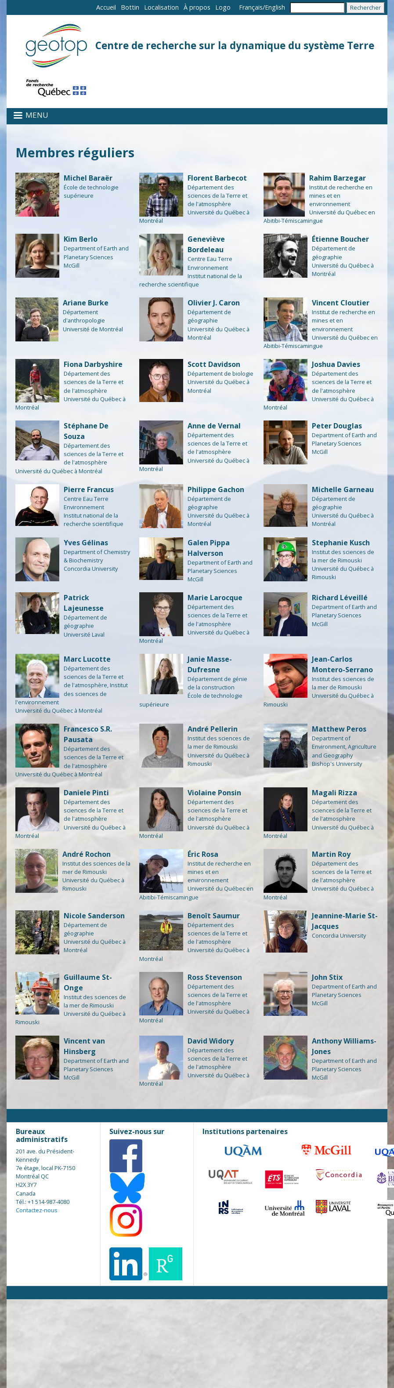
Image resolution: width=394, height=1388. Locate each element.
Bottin (130, 7)
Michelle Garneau (343, 489)
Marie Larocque (215, 597)
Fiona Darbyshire (93, 364)
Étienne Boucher (340, 239)
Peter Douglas (337, 426)
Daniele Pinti (86, 792)
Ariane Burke (85, 303)
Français (251, 7)
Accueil (106, 7)
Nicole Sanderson (94, 916)
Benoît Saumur (214, 916)
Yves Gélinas (86, 542)
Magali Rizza (334, 792)
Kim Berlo (81, 239)
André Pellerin (213, 729)
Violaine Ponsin (214, 792)
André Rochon (86, 854)
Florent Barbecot (217, 178)
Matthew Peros (339, 729)
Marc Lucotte (87, 659)
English (275, 7)
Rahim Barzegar (337, 178)
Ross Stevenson (215, 977)
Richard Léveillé (340, 597)
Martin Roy (331, 854)
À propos (197, 7)
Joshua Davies (336, 364)
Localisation (161, 7)
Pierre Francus (89, 489)
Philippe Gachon (216, 489)
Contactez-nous (37, 1210)
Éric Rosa (203, 854)
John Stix (327, 977)
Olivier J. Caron (214, 303)
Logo (223, 7)
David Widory (211, 1041)
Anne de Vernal (214, 426)
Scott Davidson (214, 364)
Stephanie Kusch (341, 542)
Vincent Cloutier (340, 303)
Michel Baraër (88, 178)
